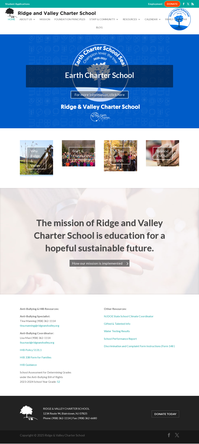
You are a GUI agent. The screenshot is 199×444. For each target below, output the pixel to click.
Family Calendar (176, 35)
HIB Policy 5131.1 (31, 365)
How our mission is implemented (97, 283)
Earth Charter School (99, 94)
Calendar (151, 35)
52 (58, 397)
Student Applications (17, 4)
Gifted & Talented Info (117, 339)
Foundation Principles (69, 35)
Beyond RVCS (163, 168)
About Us (26, 35)
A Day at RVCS (119, 171)
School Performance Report (120, 354)
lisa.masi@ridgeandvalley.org (37, 358)
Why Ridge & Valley (35, 173)
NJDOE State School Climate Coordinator (129, 331)
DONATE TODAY (165, 429)
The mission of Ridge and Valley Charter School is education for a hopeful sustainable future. (99, 255)
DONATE (172, 3)
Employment (155, 4)
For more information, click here (100, 114)
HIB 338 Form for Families (35, 372)
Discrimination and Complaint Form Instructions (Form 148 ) (139, 361)
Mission (45, 35)
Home (11, 35)
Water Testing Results (117, 346)
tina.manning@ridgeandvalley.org (39, 341)
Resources (130, 35)
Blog (99, 43)
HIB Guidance (28, 380)
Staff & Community (102, 35)
